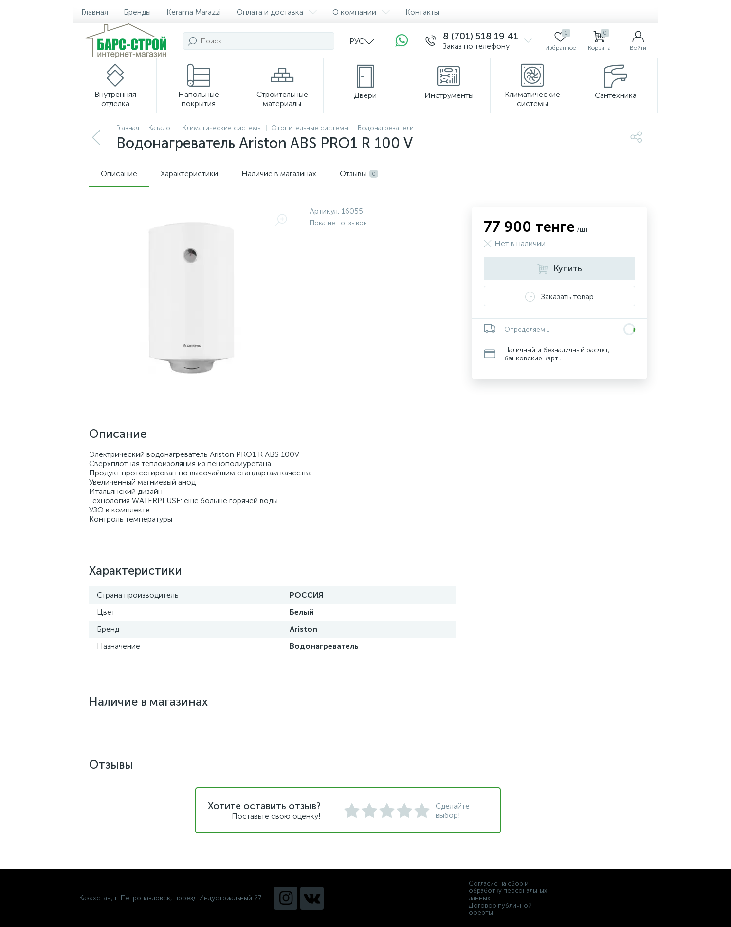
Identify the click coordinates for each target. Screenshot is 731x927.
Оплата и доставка (277, 12)
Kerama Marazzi (193, 12)
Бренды (137, 12)
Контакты (422, 12)
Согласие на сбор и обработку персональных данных (508, 891)
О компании (361, 12)
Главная (94, 12)
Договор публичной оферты (500, 909)
